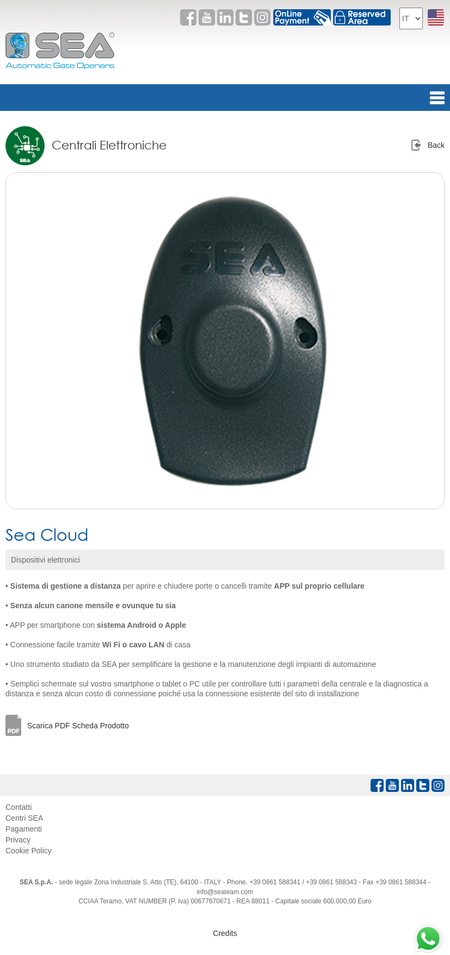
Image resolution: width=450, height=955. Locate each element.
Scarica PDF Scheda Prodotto (78, 725)
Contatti (18, 807)
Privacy (17, 839)
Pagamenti (23, 829)
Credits (225, 933)
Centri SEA (24, 818)
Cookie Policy (28, 850)
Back (436, 145)
